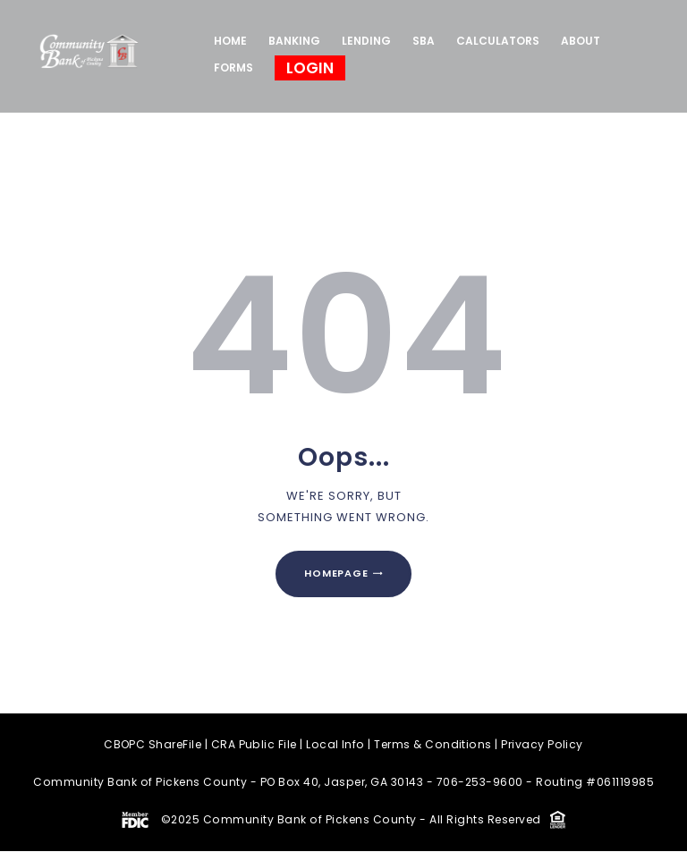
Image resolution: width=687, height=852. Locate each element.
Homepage (336, 574)
